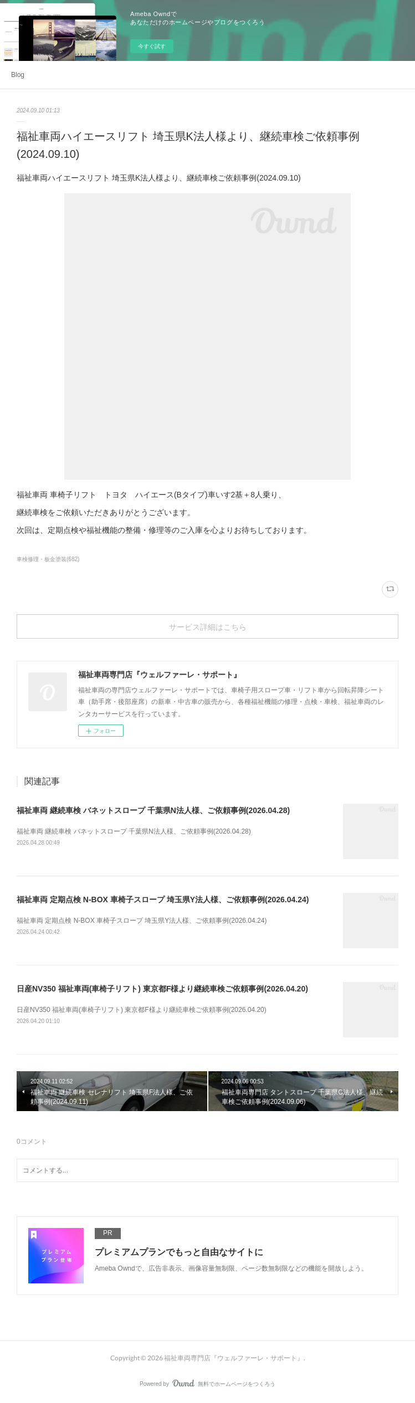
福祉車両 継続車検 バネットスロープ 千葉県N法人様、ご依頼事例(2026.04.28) (153, 810)
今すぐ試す (152, 46)
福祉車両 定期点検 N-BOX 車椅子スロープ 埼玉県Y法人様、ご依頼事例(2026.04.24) (163, 899)
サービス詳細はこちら (208, 626)
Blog (17, 75)
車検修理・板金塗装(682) (48, 559)
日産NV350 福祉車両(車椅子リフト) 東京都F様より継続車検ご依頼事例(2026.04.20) (162, 988)
